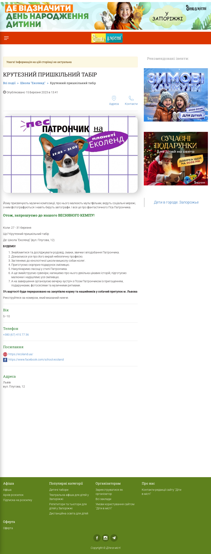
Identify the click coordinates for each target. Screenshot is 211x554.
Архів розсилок (13, 495)
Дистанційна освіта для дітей (68, 513)
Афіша (7, 489)
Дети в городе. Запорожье (176, 202)
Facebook (97, 538)
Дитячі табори (58, 489)
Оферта (8, 528)
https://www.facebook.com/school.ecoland (36, 359)
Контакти (131, 100)
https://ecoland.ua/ (20, 354)
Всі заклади (103, 499)
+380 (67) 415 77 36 (16, 334)
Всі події (9, 83)
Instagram (105, 538)
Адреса (114, 100)
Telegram (114, 538)
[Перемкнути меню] (6, 38)
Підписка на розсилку (17, 500)
